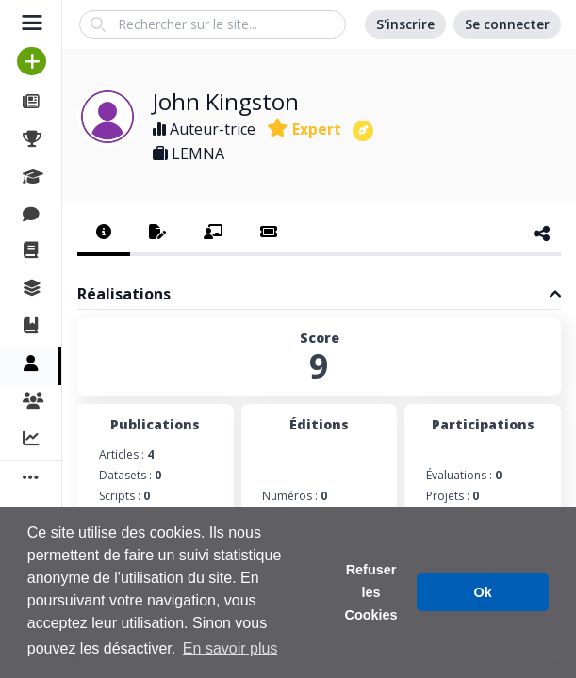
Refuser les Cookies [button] (371, 592)
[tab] (103, 233)
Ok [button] (483, 592)
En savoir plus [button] (230, 648)
